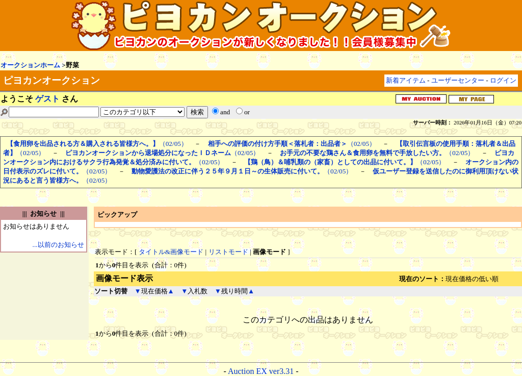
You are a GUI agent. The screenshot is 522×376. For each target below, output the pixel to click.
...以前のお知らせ (58, 244)
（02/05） (97, 143)
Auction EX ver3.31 (261, 371)
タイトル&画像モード (171, 252)
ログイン (503, 80)
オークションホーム (30, 65)
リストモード (228, 252)
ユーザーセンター (457, 80)
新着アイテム (406, 80)
